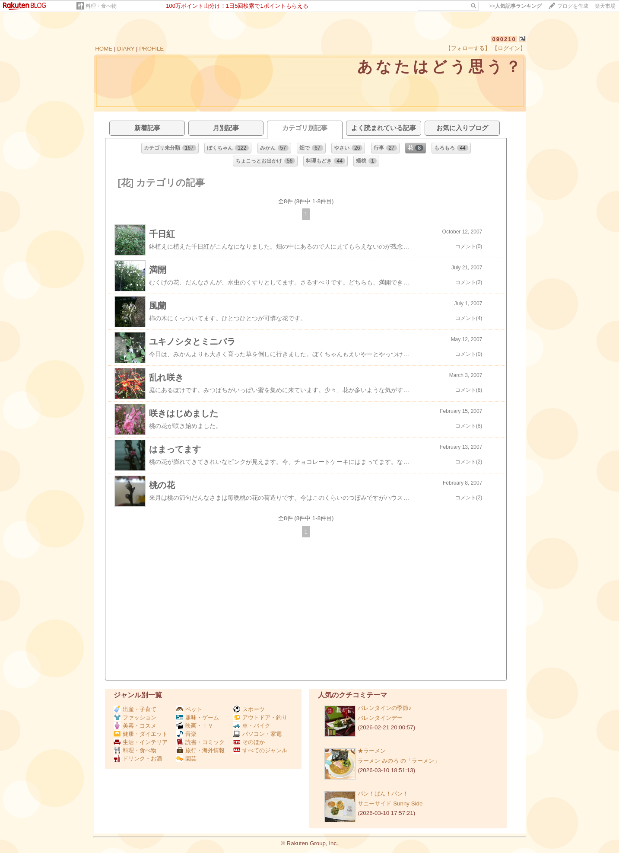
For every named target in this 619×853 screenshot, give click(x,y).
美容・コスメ (135, 725)
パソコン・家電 (257, 734)
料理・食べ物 (101, 6)
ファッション (135, 717)
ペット (189, 709)
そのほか (249, 742)
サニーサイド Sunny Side (390, 803)
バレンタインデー (380, 718)
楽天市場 (605, 6)
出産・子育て (135, 709)
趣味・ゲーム (197, 717)
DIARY (125, 48)
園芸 (186, 758)
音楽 (186, 734)
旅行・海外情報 (200, 750)
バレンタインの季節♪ (384, 708)
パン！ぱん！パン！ (383, 793)
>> (515, 6)
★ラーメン (372, 751)
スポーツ (249, 709)
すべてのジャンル (260, 750)
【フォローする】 (467, 48)
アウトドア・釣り (260, 717)
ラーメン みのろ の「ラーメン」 (398, 760)
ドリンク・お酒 (138, 758)
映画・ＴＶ (194, 725)
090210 (504, 39)
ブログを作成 (572, 6)
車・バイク (251, 725)
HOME (103, 48)
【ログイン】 (509, 48)
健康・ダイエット (141, 734)
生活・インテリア (141, 742)
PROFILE (151, 48)
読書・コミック (200, 742)
